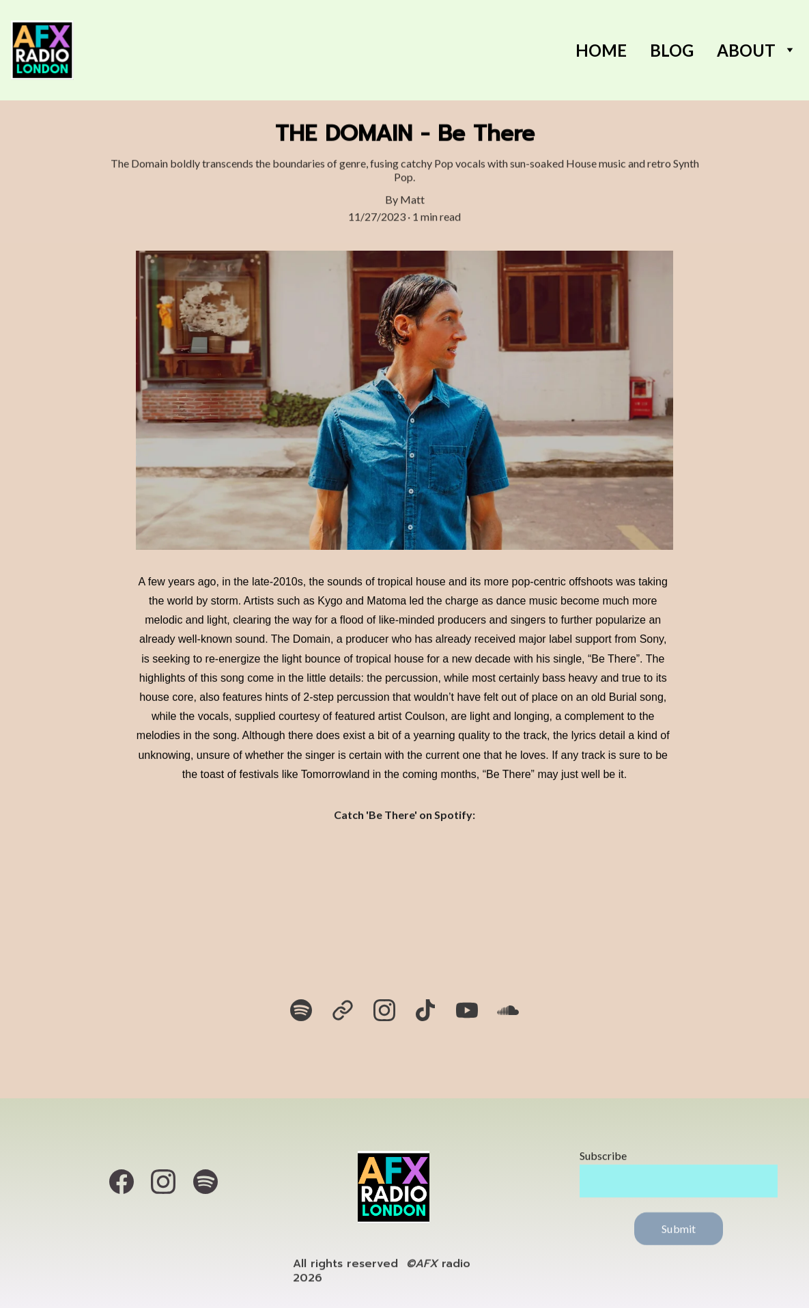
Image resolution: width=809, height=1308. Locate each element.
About (746, 50)
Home (601, 50)
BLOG (672, 50)
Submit (679, 1233)
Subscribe (603, 1160)
